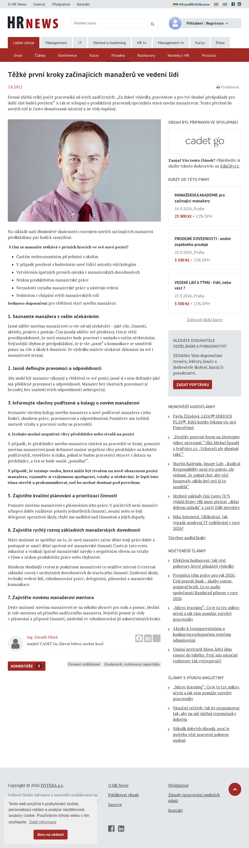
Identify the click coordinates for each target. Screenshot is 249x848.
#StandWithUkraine (191, 5)
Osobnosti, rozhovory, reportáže (132, 664)
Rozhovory (146, 55)
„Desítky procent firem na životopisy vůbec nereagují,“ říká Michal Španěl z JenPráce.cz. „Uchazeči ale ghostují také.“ (206, 445)
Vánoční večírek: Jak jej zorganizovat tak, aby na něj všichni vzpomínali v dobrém (206, 713)
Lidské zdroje (23, 42)
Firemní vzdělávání (84, 664)
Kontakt (83, 4)
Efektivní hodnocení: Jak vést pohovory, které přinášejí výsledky (203, 563)
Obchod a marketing (109, 42)
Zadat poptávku (192, 384)
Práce (220, 42)
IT (80, 42)
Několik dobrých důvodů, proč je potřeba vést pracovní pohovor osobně (201, 734)
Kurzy (200, 42)
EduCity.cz (229, 166)
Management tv (171, 42)
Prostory (209, 55)
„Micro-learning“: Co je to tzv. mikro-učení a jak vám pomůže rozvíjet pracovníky (206, 613)
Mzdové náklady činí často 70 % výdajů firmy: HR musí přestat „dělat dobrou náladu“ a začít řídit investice (206, 501)
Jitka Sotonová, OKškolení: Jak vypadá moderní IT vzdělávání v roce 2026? (206, 522)
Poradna (118, 55)
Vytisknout (227, 87)
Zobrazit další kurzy (205, 319)
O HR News (17, 4)
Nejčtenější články (187, 551)
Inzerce (39, 4)
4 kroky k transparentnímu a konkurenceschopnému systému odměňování (202, 634)
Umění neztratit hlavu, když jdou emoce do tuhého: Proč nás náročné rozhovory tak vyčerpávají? (205, 655)
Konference (67, 55)
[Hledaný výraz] (109, 23)
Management (56, 42)
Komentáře (26, 666)
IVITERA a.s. (52, 785)
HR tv (142, 42)
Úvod (18, 55)
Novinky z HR (178, 55)
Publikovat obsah (123, 795)
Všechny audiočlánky (187, 537)
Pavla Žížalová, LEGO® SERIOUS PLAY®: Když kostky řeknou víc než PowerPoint (204, 422)
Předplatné (61, 4)
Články (40, 55)
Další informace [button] (42, 822)
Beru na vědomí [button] (50, 835)
